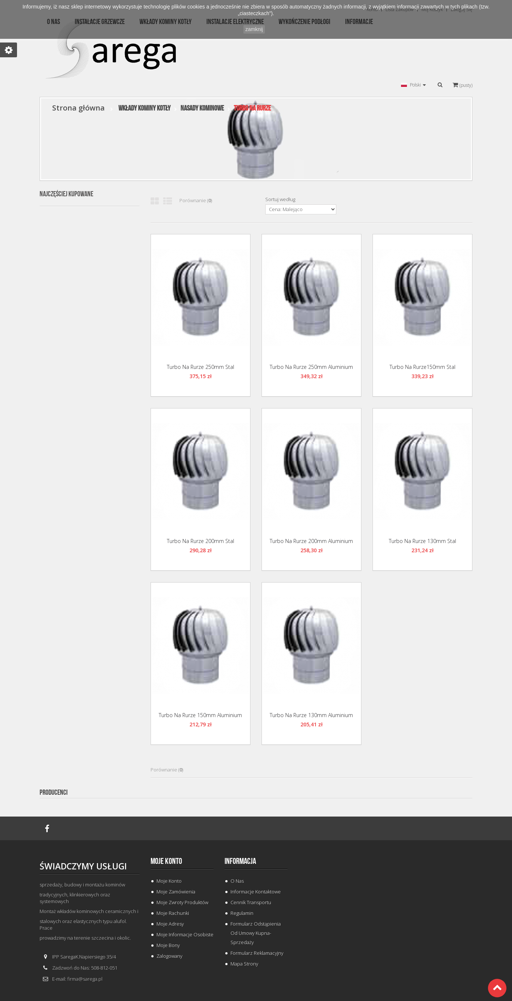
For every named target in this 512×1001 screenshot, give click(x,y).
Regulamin (241, 913)
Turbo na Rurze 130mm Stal (422, 540)
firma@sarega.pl (84, 978)
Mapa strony (244, 963)
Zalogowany (169, 956)
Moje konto (166, 861)
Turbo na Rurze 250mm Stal (200, 366)
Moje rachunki (172, 913)
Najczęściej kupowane (66, 194)
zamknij (254, 29)
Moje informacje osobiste (184, 934)
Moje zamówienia (175, 891)
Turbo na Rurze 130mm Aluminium (311, 715)
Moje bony (168, 945)
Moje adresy (170, 923)
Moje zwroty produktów (182, 902)
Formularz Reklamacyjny (256, 953)
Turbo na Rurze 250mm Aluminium (311, 366)
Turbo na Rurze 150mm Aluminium (200, 715)
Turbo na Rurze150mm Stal (422, 366)
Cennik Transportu (250, 902)
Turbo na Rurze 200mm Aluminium (311, 540)
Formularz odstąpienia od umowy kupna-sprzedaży (255, 933)
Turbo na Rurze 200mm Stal (200, 540)
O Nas (237, 881)
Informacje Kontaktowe (255, 891)
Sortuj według (280, 199)
